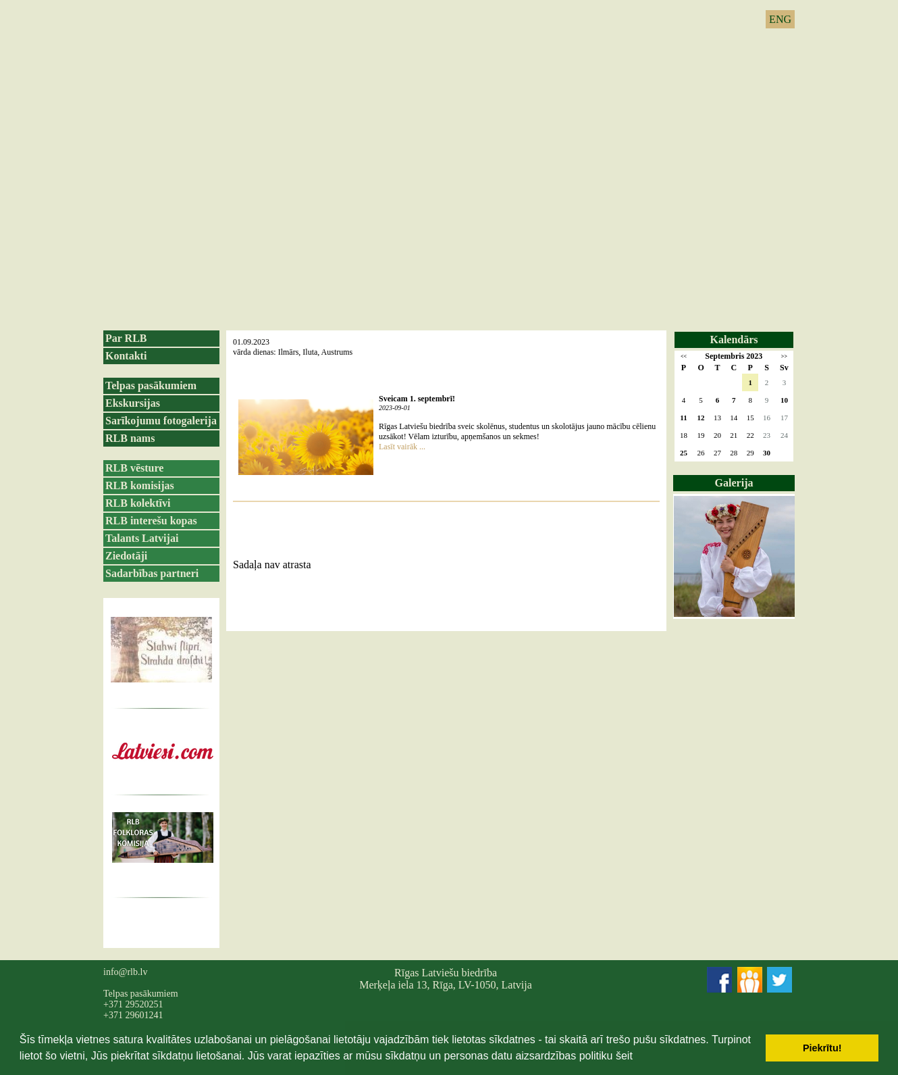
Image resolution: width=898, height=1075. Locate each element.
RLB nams (130, 438)
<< (684, 356)
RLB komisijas (139, 485)
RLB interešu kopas (151, 520)
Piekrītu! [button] (822, 1048)
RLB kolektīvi (137, 503)
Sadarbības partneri (152, 573)
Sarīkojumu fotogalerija (161, 420)
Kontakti (126, 355)
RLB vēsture (134, 468)
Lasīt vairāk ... (402, 446)
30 (766, 453)
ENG (780, 19)
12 (701, 418)
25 (683, 453)
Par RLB (126, 338)
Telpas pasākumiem (150, 385)
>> (784, 356)
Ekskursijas (132, 403)
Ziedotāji (126, 555)
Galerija (734, 483)
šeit (624, 1055)
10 (784, 400)
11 (683, 418)
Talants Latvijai (141, 538)
